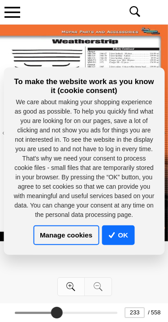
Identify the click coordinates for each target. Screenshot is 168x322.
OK (118, 235)
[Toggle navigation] (12, 12)
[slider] (56, 312)
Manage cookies (66, 235)
